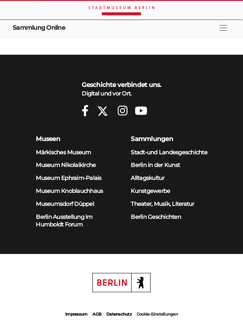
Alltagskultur (147, 178)
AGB (96, 314)
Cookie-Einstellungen (157, 314)
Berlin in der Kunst (155, 165)
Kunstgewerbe (150, 191)
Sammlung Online (39, 27)
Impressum (76, 314)
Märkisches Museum (63, 152)
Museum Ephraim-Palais (68, 178)
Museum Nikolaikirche (66, 165)
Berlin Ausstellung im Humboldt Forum (64, 220)
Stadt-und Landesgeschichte (169, 152)
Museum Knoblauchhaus (69, 191)
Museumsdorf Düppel (65, 204)
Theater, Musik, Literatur (162, 204)
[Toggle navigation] (223, 28)
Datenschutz (119, 314)
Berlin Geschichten (156, 216)
